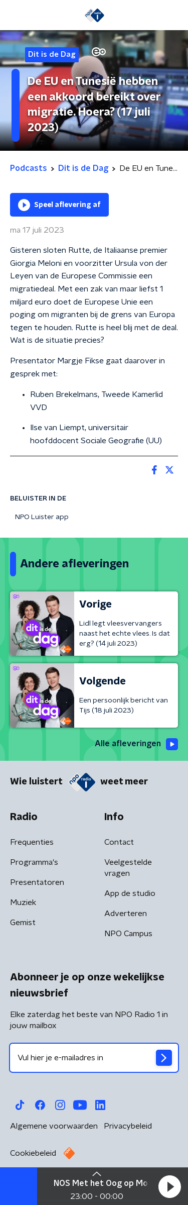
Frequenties (32, 842)
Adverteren (125, 914)
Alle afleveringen (136, 744)
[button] (169, 1186)
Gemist (23, 923)
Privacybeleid (128, 1126)
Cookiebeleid (33, 1153)
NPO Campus (128, 934)
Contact (119, 842)
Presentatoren (37, 882)
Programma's (34, 862)
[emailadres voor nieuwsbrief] (94, 1058)
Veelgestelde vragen (128, 867)
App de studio (129, 893)
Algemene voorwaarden (54, 1126)
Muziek (23, 902)
